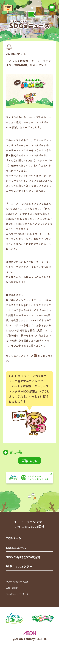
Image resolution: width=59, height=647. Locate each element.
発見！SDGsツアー (19, 566)
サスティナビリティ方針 (17, 581)
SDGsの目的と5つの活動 (23, 557)
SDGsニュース (16, 547)
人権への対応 (12, 587)
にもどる (29, 460)
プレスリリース (25, 355)
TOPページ (14, 538)
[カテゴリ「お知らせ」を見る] (9, 47)
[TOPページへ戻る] (8, 9)
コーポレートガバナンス (17, 594)
